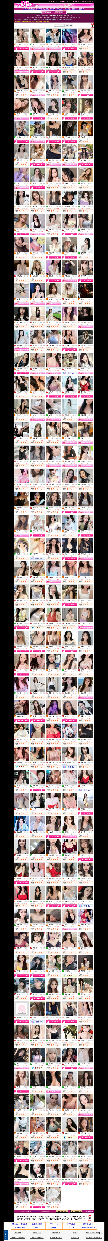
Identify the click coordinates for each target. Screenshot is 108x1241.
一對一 (43, 623)
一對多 (75, 368)
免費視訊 (26, 44)
